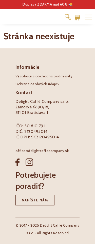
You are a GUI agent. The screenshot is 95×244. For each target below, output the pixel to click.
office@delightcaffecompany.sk (42, 150)
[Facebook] (20, 166)
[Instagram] (29, 166)
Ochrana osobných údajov (37, 84)
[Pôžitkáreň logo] (20, 16)
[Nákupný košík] (77, 16)
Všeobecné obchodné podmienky (44, 76)
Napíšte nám (35, 200)
